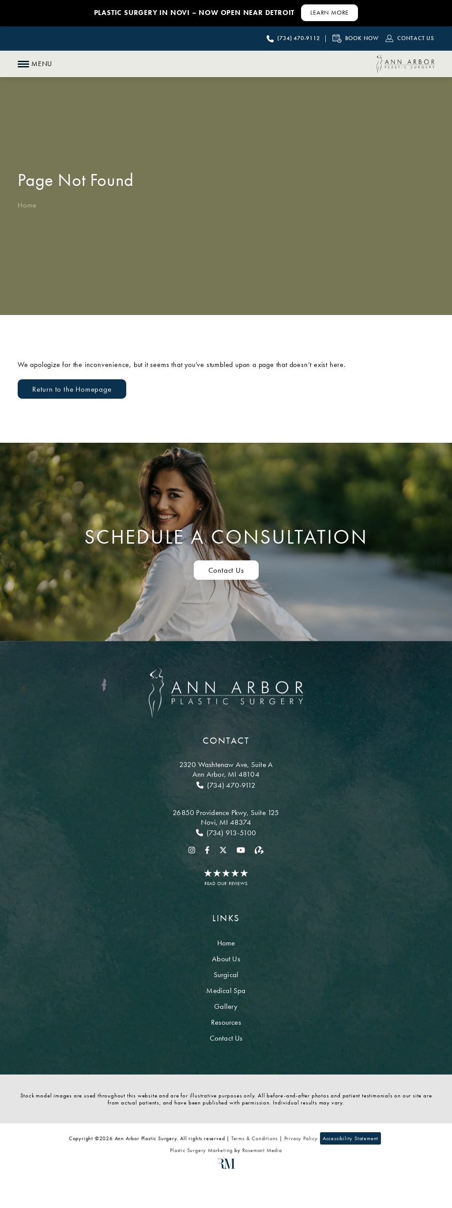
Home (27, 204)
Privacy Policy (301, 1138)
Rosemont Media (262, 1150)
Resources (226, 1022)
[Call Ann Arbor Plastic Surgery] (293, 38)
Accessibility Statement (350, 1138)
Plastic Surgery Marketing (201, 1150)
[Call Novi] (226, 832)
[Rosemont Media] (226, 1167)
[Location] (226, 769)
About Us (226, 958)
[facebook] (207, 849)
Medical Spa (225, 990)
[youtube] (241, 849)
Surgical (226, 974)
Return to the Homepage (72, 389)
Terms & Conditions (254, 1138)
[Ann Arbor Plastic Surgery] (405, 64)
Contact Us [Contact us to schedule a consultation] (226, 570)
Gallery (225, 1006)
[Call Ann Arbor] (226, 785)
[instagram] (191, 849)
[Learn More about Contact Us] (329, 12)
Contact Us (226, 1038)
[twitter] (223, 849)
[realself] (259, 849)
